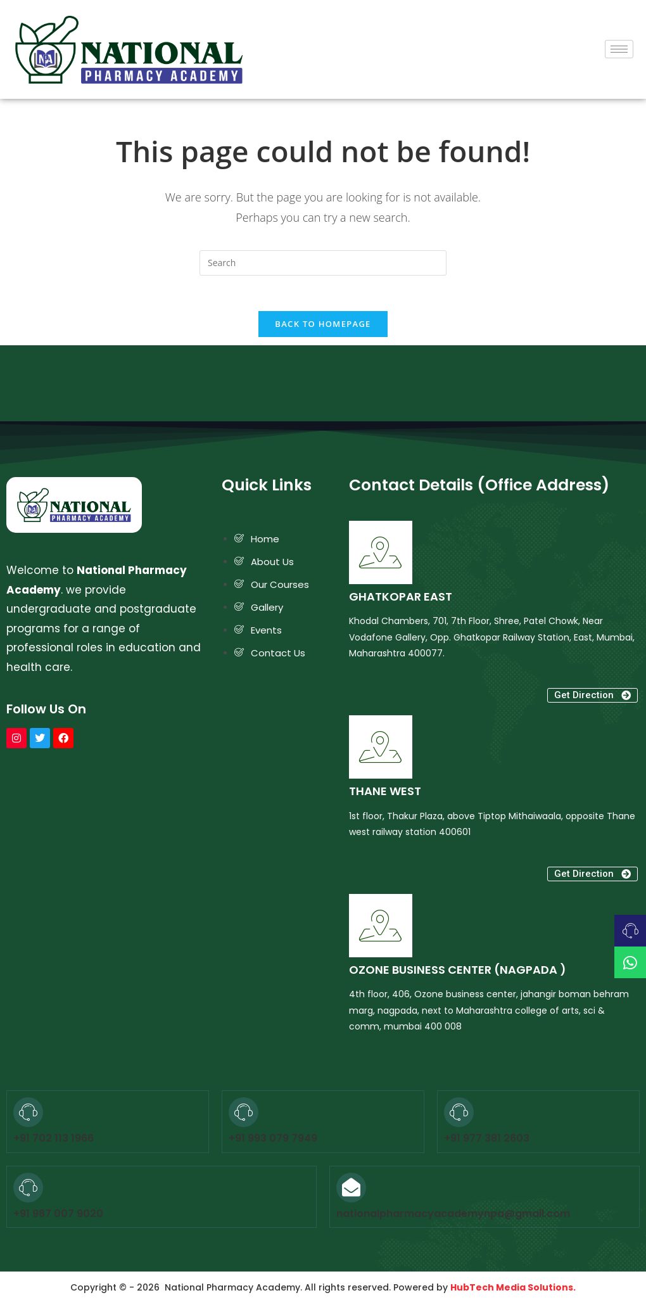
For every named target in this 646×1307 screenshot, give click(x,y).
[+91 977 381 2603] (459, 1115)
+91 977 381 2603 (486, 1141)
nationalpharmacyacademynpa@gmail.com (453, 1216)
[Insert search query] (323, 263)
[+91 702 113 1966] (28, 1115)
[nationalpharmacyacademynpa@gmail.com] (351, 1190)
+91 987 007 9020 (58, 1216)
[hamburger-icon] (619, 49)
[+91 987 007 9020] (28, 1190)
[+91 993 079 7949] (243, 1115)
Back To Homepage (322, 327)
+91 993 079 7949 (273, 1141)
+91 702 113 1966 (53, 1141)
